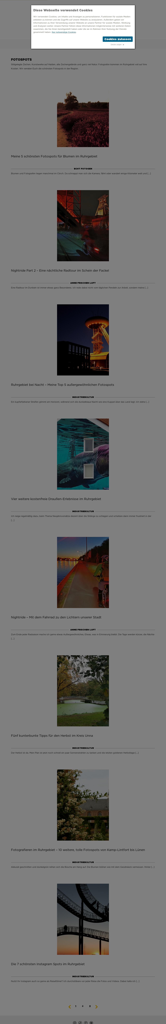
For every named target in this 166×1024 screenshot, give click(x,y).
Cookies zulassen (117, 39)
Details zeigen (116, 44)
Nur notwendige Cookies (64, 32)
